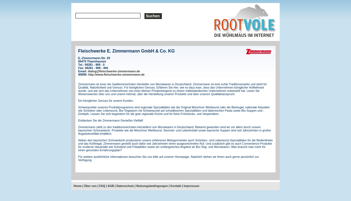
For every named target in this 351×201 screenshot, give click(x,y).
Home (77, 186)
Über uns (90, 186)
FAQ (102, 186)
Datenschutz (125, 186)
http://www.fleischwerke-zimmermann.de (116, 74)
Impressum (191, 186)
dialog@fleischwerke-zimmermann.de (114, 71)
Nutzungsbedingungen (152, 186)
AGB (110, 186)
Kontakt (175, 186)
